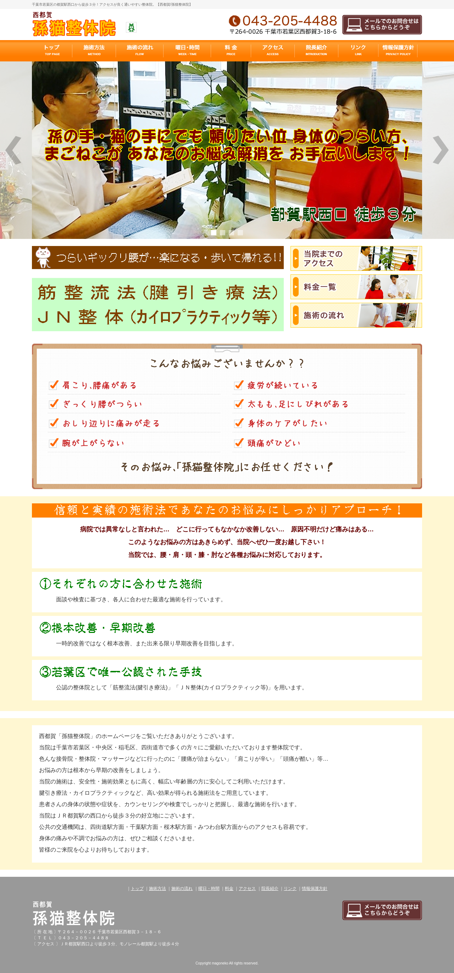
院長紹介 (269, 888)
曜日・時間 (209, 888)
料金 (229, 888)
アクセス (247, 888)
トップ (137, 888)
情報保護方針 (314, 888)
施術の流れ (182, 888)
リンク (290, 888)
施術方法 (157, 888)
